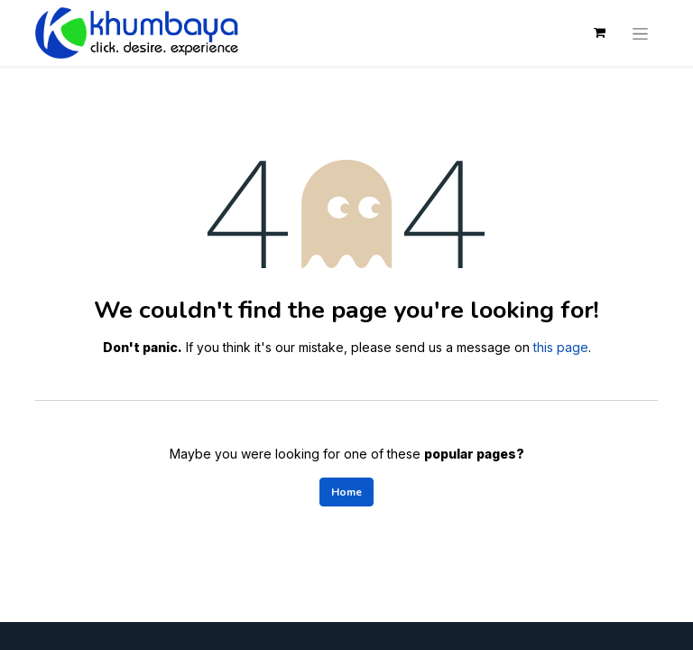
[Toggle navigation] (640, 32)
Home (346, 492)
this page (560, 347)
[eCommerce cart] (599, 32)
